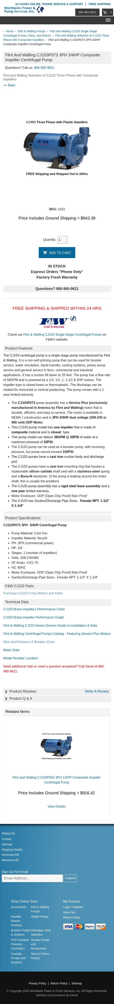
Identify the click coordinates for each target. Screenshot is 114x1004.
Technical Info (10, 854)
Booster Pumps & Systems (21, 932)
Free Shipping (100, 4)
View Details (56, 806)
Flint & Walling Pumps (40, 909)
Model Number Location (20, 658)
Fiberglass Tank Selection (41, 932)
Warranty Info (10, 860)
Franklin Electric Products (16, 921)
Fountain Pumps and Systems (18, 958)
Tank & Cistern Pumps (40, 956)
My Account (71, 901)
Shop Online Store (24, 901)
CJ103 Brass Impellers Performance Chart (34, 609)
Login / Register (73, 907)
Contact (6, 839)
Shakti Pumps (39, 916)
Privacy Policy (37, 983)
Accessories (18, 907)
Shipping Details (12, 849)
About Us (8, 833)
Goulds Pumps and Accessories (40, 944)
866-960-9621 (87, 12)
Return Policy (71, 917)
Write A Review (97, 691)
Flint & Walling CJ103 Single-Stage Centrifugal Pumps (62, 334)
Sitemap (7, 844)
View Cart (69, 912)
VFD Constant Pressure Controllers (20, 944)
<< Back (9, 85)
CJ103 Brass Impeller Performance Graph (33, 617)
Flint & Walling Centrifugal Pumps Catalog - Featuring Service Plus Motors (57, 633)
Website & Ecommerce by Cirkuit (57, 995)
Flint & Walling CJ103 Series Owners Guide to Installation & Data (50, 625)
